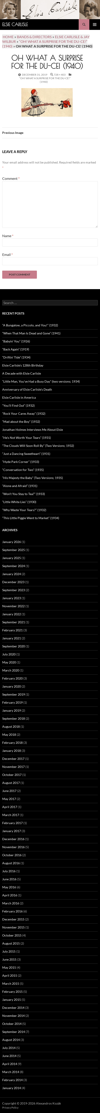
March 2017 (10, 815)
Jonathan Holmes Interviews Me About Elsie (32, 429)
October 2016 (12, 855)
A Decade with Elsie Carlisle (21, 373)
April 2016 (9, 895)
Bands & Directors (34, 37)
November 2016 (13, 847)
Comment (11, 178)
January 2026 (11, 542)
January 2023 (11, 598)
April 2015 (9, 975)
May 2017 (9, 799)
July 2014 (9, 1048)
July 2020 (9, 654)
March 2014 (10, 1072)
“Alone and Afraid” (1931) (19, 486)
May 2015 (9, 967)
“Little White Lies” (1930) (19, 502)
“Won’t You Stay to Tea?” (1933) (23, 494)
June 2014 (9, 1056)
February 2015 (12, 991)
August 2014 (11, 1040)
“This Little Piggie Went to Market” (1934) (30, 518)
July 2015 (9, 951)
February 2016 (12, 911)
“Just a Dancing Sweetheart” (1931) (26, 454)
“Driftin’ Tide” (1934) (16, 357)
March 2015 (10, 983)
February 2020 (12, 678)
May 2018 (9, 734)
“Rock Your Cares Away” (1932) (23, 413)
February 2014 (12, 1080)
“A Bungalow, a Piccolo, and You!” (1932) (30, 325)
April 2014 (9, 1064)
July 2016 (9, 871)
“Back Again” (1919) (15, 349)
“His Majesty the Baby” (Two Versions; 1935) (32, 478)
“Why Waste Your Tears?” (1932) (24, 510)
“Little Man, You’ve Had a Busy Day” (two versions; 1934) (41, 381)
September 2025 (13, 550)
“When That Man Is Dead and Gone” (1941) (31, 333)
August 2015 (11, 943)
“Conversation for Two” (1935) (23, 470)
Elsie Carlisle (15, 24)
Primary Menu (94, 24)
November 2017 (13, 767)
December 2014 (13, 1007)
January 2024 (11, 574)
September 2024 (13, 566)
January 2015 (11, 999)
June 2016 (9, 879)
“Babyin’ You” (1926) (16, 341)
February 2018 (12, 742)
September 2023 (13, 590)
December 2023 (13, 582)
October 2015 (12, 935)
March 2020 (10, 670)
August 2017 (11, 783)
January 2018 (11, 750)
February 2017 (12, 823)
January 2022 (11, 614)
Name (7, 236)
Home (8, 37)
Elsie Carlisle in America (19, 397)
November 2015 (13, 927)
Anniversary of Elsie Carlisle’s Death (27, 389)
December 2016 (13, 839)
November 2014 (13, 1016)
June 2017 (9, 791)
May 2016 (9, 887)
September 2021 (13, 622)
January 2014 (11, 1088)
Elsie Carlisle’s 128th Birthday (22, 365)
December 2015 (13, 919)
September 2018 (13, 718)
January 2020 (11, 686)
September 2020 (13, 646)
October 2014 (12, 1024)
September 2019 (13, 694)
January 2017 (11, 831)
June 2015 (9, 959)
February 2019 (12, 702)
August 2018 (11, 726)
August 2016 (11, 863)
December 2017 (13, 759)
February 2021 (12, 630)
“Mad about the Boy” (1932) (21, 421)
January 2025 (11, 558)
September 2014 (13, 1032)
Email (7, 254)
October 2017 (12, 775)
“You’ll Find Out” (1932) (18, 405)
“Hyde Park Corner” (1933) (20, 462)
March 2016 (10, 903)
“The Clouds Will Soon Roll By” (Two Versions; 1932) (38, 446)
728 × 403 (60, 74)
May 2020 (9, 662)
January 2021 (11, 638)
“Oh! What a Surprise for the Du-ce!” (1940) (44, 80)
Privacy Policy (10, 1107)
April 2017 (9, 807)
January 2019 (11, 710)
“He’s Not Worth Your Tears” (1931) (26, 437)
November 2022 (13, 606)
